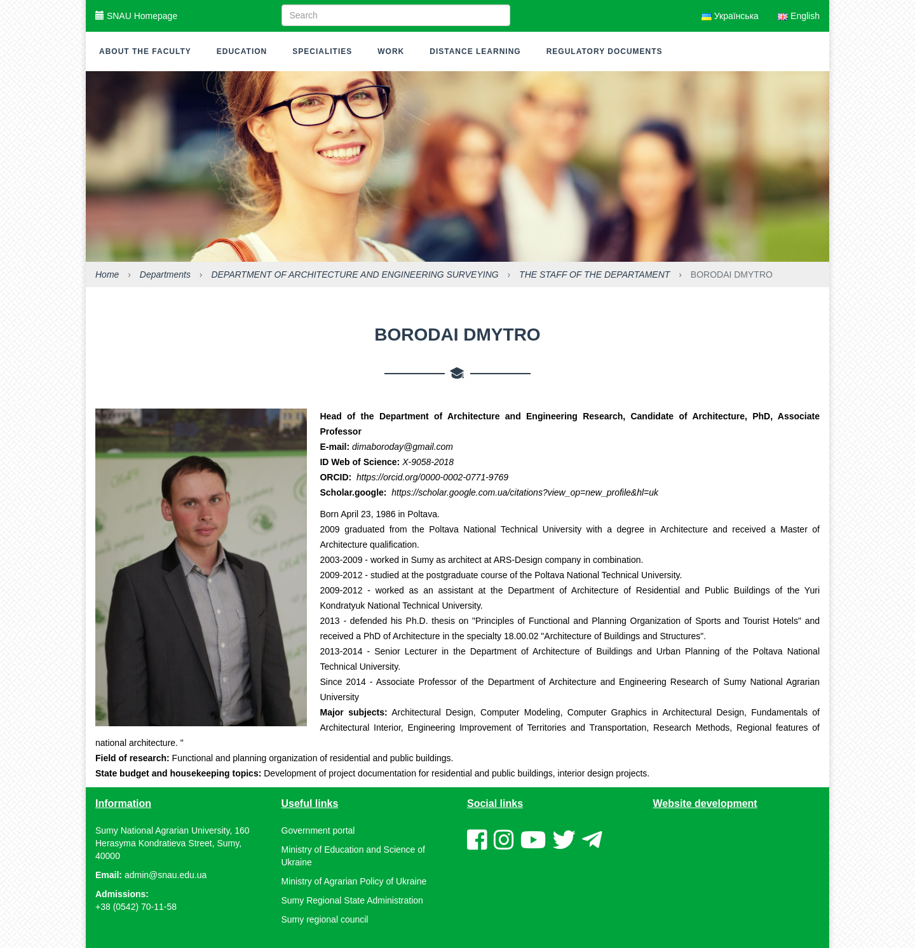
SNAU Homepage (136, 16)
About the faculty (145, 51)
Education (242, 51)
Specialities (322, 51)
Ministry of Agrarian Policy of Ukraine (354, 881)
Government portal (318, 830)
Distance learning (475, 51)
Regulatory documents (604, 51)
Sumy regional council (325, 919)
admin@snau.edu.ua (166, 875)
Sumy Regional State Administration (352, 900)
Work (390, 51)
